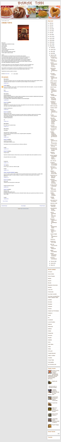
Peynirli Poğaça (55, 424)
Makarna (50, 324)
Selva (49, 342)
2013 (51, 32)
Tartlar (49, 346)
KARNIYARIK (53, 191)
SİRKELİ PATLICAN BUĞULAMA (53, 172)
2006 (51, 45)
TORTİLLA (52, 239)
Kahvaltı (50, 308)
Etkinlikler (50, 304)
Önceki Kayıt (42, 205)
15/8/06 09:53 (6, 198)
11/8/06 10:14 (6, 126)
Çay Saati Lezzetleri (52, 294)
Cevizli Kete (54, 402)
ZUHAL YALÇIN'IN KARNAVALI (9, 172)
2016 (51, 27)
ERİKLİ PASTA (53, 81)
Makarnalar (50, 326)
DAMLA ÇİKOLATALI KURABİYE (53, 254)
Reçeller (50, 337)
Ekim (52, 51)
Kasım (52, 49)
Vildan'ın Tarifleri (51, 355)
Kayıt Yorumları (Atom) (25, 208)
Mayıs (52, 265)
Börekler (50, 287)
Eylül (52, 53)
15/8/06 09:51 (6, 187)
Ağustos (52, 55)
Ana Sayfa (23, 205)
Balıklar (49, 278)
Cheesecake (50, 291)
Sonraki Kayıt (4, 205)
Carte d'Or (50, 289)
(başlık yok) (54, 381)
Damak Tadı (6, 102)
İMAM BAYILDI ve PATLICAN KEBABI (53, 149)
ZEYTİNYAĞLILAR (52, 364)
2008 (51, 42)
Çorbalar (50, 299)
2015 (51, 28)
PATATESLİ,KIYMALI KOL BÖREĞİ (53, 176)
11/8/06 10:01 (6, 121)
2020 (51, 23)
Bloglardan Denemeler (53, 285)
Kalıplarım (50, 313)
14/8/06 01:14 (6, 177)
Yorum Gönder (5, 201)
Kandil (49, 315)
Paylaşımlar (50, 333)
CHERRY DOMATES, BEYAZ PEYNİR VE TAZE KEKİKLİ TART (53, 392)
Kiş (48, 317)
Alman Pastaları (51, 276)
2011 (51, 36)
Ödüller (49, 331)
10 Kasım (50, 271)
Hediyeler (50, 306)
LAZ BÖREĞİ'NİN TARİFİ (53, 226)
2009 (51, 40)
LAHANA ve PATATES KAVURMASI (53, 103)
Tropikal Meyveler (52, 353)
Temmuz (53, 261)
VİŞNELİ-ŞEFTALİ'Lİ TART (53, 231)
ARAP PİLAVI (53, 87)
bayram (49, 280)
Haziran (52, 263)
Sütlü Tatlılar (50, 344)
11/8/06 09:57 (6, 109)
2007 (51, 44)
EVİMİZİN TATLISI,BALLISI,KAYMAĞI (53, 164)
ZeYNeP (5, 85)
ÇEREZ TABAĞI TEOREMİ (53, 194)
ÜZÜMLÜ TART (53, 107)
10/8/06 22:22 (6, 91)
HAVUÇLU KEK (53, 203)
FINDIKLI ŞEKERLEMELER (53, 78)
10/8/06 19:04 (6, 83)
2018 (51, 25)
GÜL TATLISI (53, 160)
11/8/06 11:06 (6, 137)
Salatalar (50, 339)
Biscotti (49, 282)
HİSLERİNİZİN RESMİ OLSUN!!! (53, 209)
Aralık (52, 47)
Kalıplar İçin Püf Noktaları (53, 310)
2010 (51, 38)
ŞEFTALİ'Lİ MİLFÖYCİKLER (53, 168)
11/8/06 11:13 (6, 148)
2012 (51, 34)
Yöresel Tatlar (51, 360)
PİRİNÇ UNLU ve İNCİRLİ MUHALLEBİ (53, 84)
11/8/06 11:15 (6, 162)
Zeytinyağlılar (51, 362)
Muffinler (50, 328)
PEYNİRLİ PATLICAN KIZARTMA (53, 98)
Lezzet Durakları (51, 322)
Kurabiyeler (50, 319)
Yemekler (50, 357)
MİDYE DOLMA (53, 105)
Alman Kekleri (51, 274)
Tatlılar (49, 348)
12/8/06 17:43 (6, 170)
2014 (51, 30)
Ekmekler (50, 301)
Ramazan (50, 335)
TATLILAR (50, 351)
